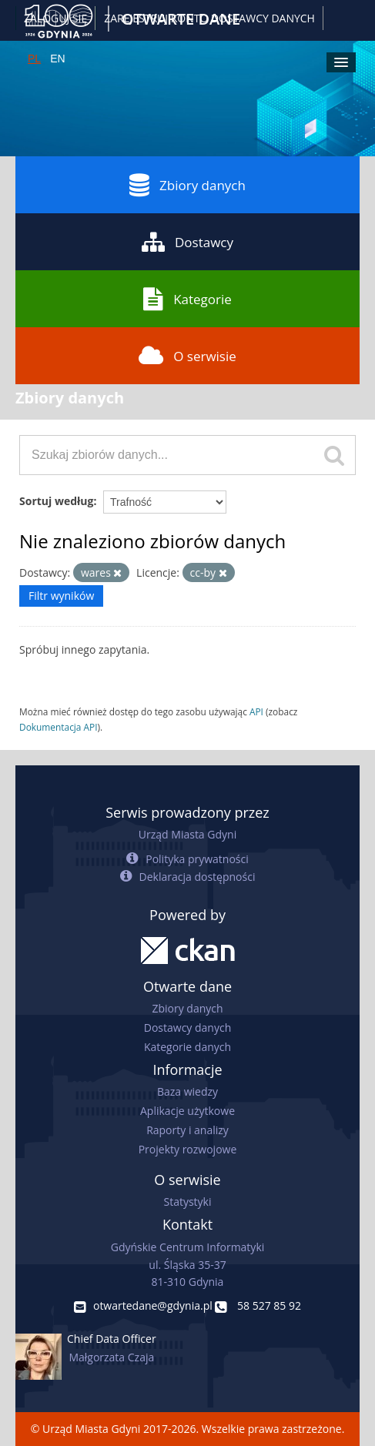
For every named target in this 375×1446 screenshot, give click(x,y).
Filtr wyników (61, 595)
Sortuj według (56, 501)
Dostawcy (187, 241)
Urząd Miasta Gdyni (187, 834)
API (256, 711)
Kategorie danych (187, 1046)
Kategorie (187, 298)
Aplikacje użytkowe (187, 1110)
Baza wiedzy (187, 1091)
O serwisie (187, 355)
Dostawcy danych (187, 1027)
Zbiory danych (187, 184)
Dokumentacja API (58, 727)
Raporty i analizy (187, 1130)
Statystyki (187, 1201)
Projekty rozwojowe (188, 1149)
